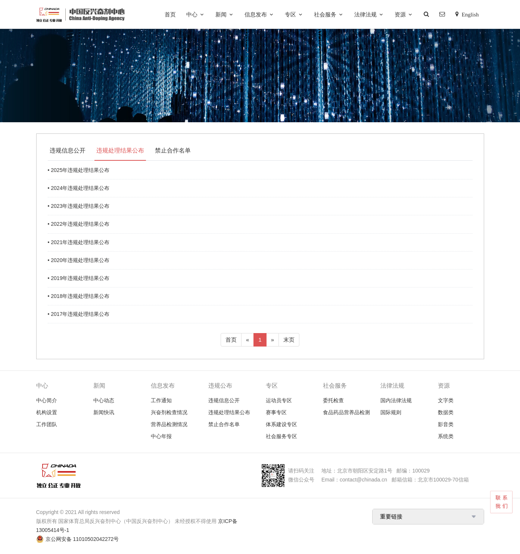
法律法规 (365, 14)
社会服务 (325, 14)
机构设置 (46, 412)
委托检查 (333, 400)
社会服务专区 (281, 436)
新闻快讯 (103, 412)
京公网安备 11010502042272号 (82, 539)
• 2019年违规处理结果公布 (79, 278)
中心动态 (103, 400)
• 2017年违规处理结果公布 (79, 314)
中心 (191, 14)
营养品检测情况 (169, 424)
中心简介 (46, 400)
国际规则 (390, 412)
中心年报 (161, 436)
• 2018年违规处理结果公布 (79, 296)
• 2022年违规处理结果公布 (79, 224)
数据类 (446, 412)
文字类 (446, 400)
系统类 (446, 436)
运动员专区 (279, 400)
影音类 (446, 424)
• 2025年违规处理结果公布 (79, 170)
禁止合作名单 (173, 150)
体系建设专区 (281, 424)
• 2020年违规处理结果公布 (79, 260)
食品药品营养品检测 (346, 412)
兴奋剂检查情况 (169, 412)
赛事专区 (276, 412)
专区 (290, 14)
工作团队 (46, 424)
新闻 (221, 14)
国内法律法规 (396, 400)
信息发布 (256, 14)
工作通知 (161, 400)
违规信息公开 (67, 150)
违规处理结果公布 (120, 150)
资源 (400, 14)
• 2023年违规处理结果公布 (79, 206)
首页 (170, 14)
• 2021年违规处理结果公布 (79, 242)
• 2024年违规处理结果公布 (79, 188)
